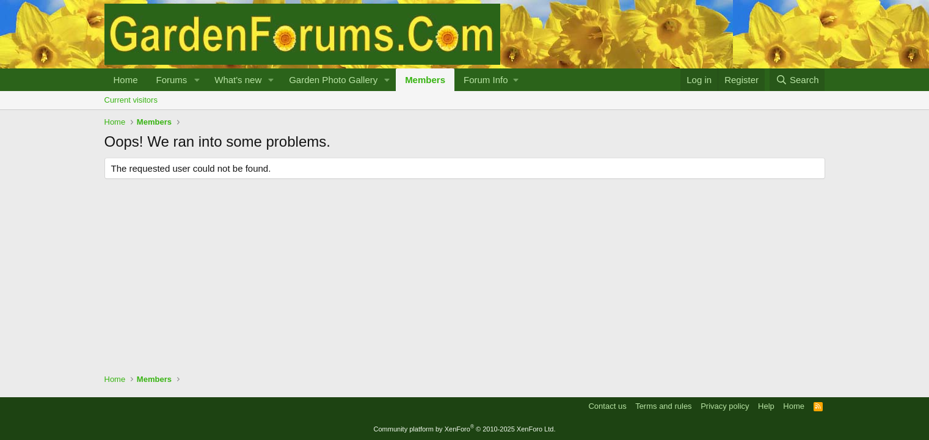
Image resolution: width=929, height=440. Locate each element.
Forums (172, 80)
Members (425, 80)
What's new (237, 80)
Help (766, 406)
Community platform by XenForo (465, 429)
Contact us (607, 406)
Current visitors (131, 100)
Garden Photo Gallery (333, 80)
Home (126, 80)
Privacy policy (725, 406)
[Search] (797, 79)
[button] (196, 79)
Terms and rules (663, 406)
